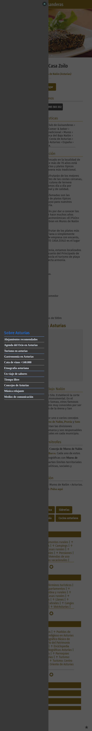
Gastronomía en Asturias (19, 356)
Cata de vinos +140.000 (17, 362)
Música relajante (14, 390)
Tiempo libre (11, 379)
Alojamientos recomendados (20, 339)
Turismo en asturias (16, 350)
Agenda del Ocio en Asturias (21, 345)
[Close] (44, 4)
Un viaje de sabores (15, 373)
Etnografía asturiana (16, 368)
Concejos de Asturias (16, 385)
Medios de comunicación (18, 396)
